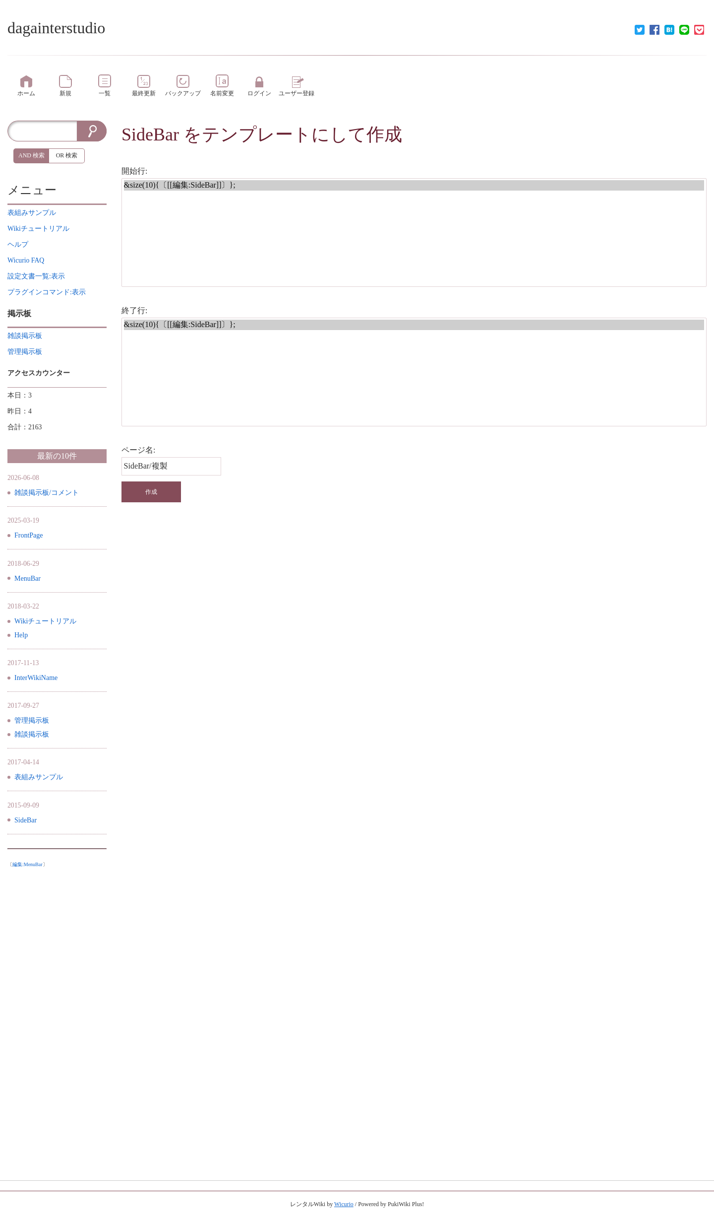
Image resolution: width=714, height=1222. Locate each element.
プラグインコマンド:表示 (46, 292)
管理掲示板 (31, 720)
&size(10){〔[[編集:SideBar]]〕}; (414, 185)
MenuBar (27, 578)
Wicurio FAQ (25, 260)
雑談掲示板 (31, 734)
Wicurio (344, 1204)
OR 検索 (67, 155)
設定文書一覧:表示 (36, 276)
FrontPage (28, 535)
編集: (27, 864)
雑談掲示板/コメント (46, 492)
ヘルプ (17, 244)
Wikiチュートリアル (45, 621)
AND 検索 (31, 155)
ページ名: (138, 450)
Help (21, 635)
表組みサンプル (38, 777)
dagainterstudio (56, 28)
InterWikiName (36, 677)
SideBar (150, 134)
